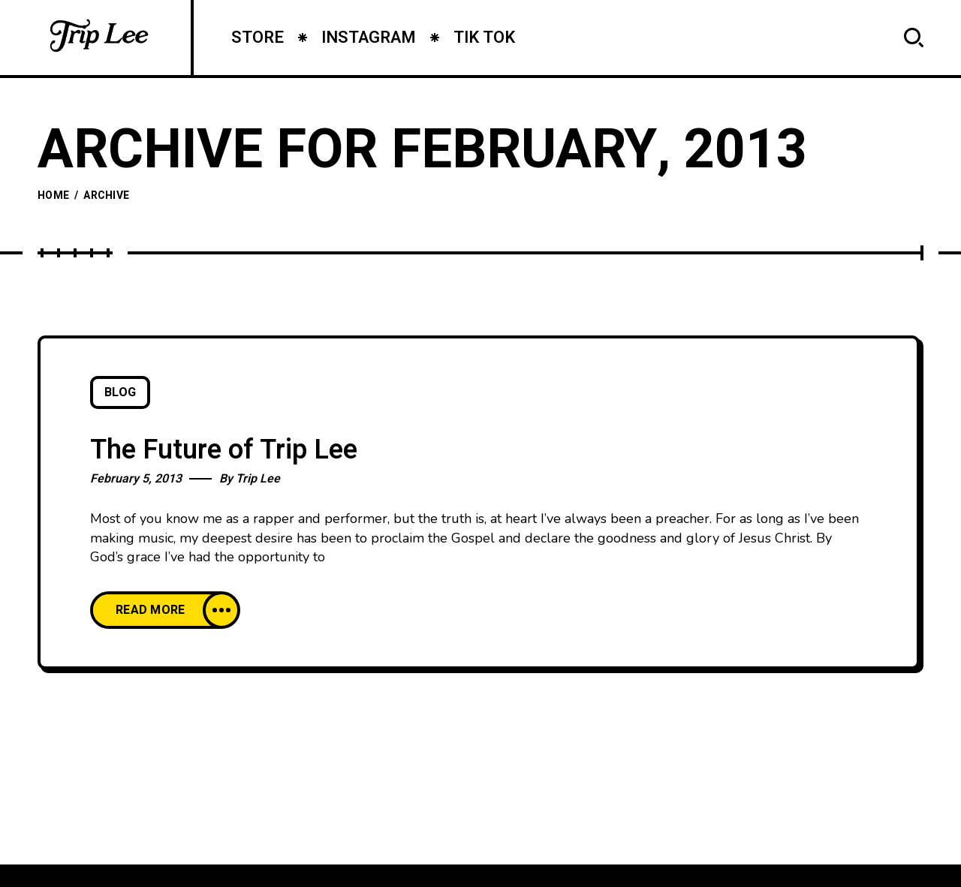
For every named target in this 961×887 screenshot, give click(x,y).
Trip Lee (258, 479)
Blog (120, 392)
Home (53, 195)
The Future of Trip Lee (223, 450)
